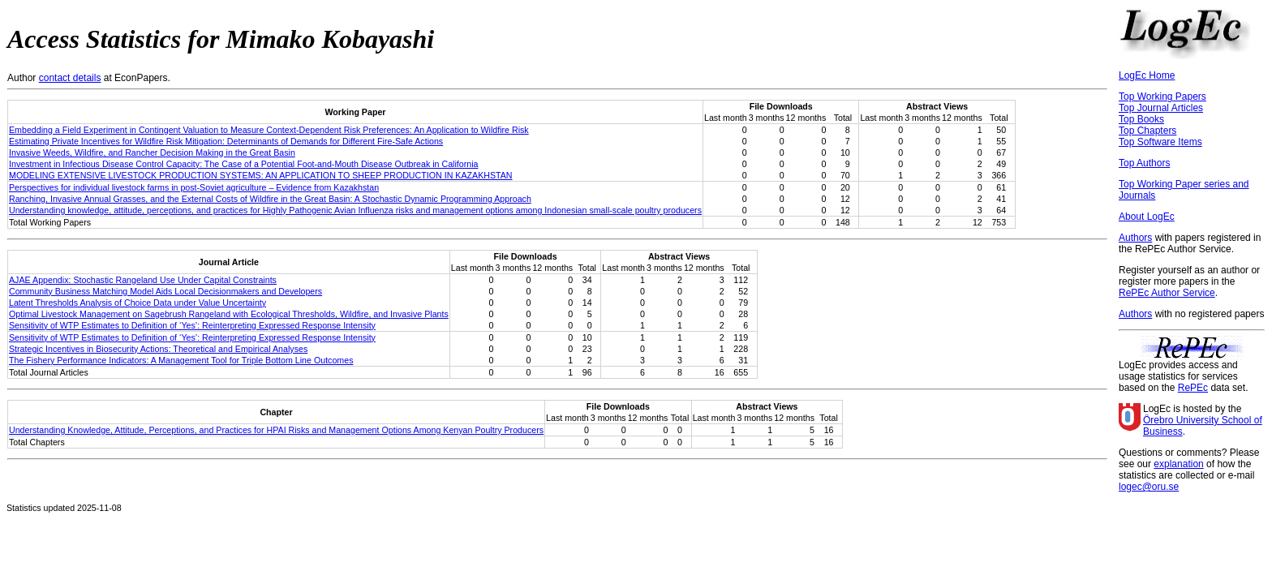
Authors (1135, 237)
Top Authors (1144, 163)
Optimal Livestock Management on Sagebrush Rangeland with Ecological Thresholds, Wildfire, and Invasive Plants (229, 314)
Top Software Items (1160, 142)
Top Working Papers (1162, 96)
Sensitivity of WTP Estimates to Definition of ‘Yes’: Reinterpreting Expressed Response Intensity (192, 325)
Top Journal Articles (1161, 108)
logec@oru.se (1149, 486)
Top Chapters (1147, 130)
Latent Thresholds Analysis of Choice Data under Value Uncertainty (137, 302)
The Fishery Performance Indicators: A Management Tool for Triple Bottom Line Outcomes (181, 360)
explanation (1178, 464)
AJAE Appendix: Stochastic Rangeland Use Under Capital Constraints (143, 280)
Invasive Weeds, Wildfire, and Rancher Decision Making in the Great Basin (152, 152)
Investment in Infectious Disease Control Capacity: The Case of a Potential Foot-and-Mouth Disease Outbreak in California (244, 164)
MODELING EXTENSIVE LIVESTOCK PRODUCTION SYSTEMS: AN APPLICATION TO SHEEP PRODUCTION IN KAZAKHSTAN (261, 175)
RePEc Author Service (1167, 292)
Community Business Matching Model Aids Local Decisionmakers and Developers (165, 291)
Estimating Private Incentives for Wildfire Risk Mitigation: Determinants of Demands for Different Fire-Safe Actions (226, 141)
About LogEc (1147, 216)
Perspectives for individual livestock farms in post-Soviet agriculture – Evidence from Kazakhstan (194, 187)
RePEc (1193, 387)
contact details (70, 78)
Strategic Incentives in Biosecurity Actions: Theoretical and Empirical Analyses (158, 349)
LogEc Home (1147, 75)
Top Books (1141, 119)
